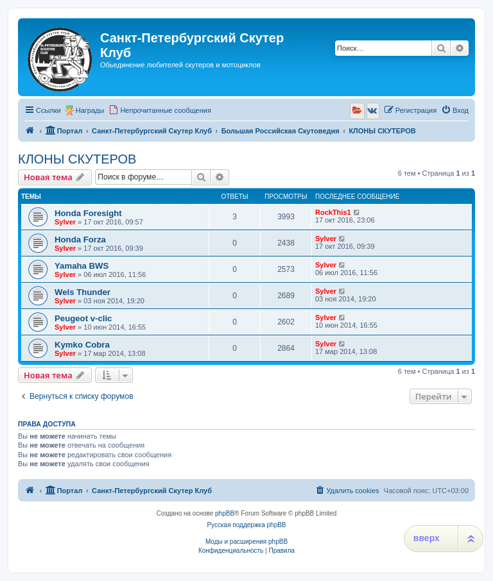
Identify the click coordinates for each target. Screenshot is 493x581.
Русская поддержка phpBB (246, 524)
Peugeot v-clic (83, 318)
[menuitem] (159, 110)
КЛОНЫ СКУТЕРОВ (77, 159)
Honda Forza (80, 239)
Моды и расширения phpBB (246, 541)
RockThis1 (333, 212)
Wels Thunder (82, 292)
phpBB (224, 513)
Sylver (65, 222)
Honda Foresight (88, 213)
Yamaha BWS (81, 266)
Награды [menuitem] (90, 110)
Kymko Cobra (82, 344)
